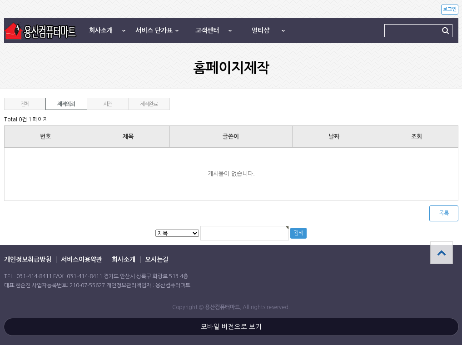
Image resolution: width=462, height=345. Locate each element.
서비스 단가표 (154, 30)
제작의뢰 (66, 104)
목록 (444, 213)
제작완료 (149, 104)
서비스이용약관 (81, 259)
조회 (416, 137)
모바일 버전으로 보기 (231, 327)
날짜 (333, 137)
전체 (25, 104)
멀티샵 (260, 30)
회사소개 (101, 30)
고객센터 (207, 30)
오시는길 (157, 259)
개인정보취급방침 (27, 259)
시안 (107, 104)
